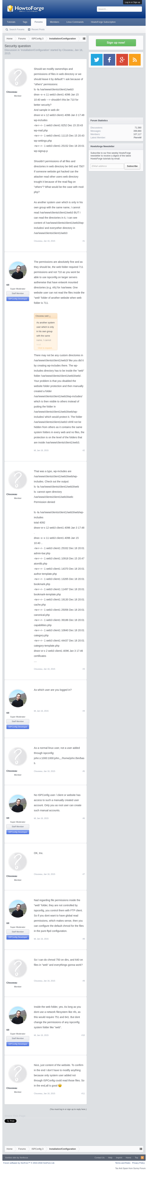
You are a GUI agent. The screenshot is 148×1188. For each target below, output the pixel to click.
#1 (84, 241)
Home (128, 1157)
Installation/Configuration (35, 50)
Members (54, 22)
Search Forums (16, 29)
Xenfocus (24, 1157)
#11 (83, 1093)
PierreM (137, 137)
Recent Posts (38, 29)
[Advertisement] (115, 196)
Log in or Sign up (132, 2)
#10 (83, 1035)
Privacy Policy (138, 1163)
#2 (84, 450)
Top (136, 1157)
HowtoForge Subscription (103, 22)
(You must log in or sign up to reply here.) (68, 1109)
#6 (84, 818)
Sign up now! (116, 42)
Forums (39, 22)
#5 (84, 771)
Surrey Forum (139, 1168)
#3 (84, 669)
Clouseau (67, 50)
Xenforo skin (10, 1157)
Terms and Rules (122, 1163)
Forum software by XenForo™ (29, 1163)
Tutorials (11, 22)
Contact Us (99, 1157)
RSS (142, 1157)
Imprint (119, 1157)
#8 (84, 939)
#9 (84, 981)
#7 (84, 874)
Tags (25, 22)
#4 (84, 711)
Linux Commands (75, 22)
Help (110, 1157)
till (7, 284)
